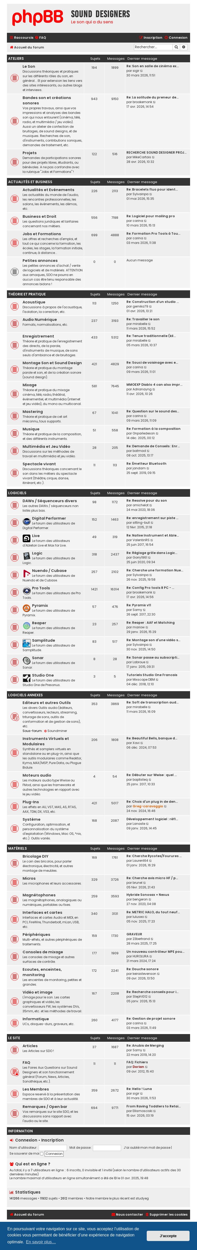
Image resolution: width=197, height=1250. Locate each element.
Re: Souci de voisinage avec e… (152, 362)
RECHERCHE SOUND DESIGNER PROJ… (156, 152)
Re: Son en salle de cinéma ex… (152, 66)
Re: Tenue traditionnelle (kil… (151, 336)
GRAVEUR (134, 934)
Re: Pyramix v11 (138, 605)
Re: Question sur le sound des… (152, 411)
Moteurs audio (37, 775)
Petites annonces (40, 260)
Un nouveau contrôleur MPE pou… (155, 951)
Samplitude (43, 640)
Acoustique (34, 302)
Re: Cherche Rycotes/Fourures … (154, 856)
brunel (137, 882)
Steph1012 (140, 996)
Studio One (43, 675)
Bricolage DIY (35, 856)
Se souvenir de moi (26, 1153)
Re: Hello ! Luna (139, 1089)
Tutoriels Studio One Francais (151, 675)
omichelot (141, 505)
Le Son (29, 66)
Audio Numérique (40, 319)
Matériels (17, 848)
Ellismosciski (142, 1111)
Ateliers (16, 58)
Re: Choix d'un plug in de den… (152, 801)
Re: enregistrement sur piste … (152, 518)
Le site (14, 1038)
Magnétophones (39, 895)
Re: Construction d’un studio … (152, 302)
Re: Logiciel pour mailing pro (150, 216)
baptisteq (140, 779)
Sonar (38, 657)
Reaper (39, 623)
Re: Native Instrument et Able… (152, 535)
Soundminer (55, 731)
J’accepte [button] (168, 1236)
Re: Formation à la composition (153, 428)
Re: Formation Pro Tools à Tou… (153, 233)
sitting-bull (141, 522)
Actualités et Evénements (48, 189)
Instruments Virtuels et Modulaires (46, 741)
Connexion (26, 1140)
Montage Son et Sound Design (52, 362)
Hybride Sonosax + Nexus (147, 894)
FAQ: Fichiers (137, 1062)
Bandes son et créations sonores (47, 100)
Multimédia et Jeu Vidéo (46, 446)
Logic (37, 553)
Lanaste (139, 823)
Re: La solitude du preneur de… (152, 97)
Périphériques (36, 934)
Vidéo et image (38, 992)
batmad (139, 451)
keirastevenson (144, 973)
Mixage (30, 385)
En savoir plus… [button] (41, 1242)
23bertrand (141, 939)
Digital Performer (49, 518)
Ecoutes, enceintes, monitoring (42, 972)
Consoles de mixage (43, 952)
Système (32, 819)
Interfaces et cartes (42, 912)
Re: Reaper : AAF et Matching (150, 622)
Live (36, 535)
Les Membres (36, 1089)
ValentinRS (141, 540)
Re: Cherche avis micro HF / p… (152, 878)
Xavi (136, 743)
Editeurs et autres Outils (47, 702)
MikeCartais (142, 157)
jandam (139, 468)
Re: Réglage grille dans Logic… (151, 553)
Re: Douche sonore (142, 969)
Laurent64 (140, 860)
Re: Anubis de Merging (145, 1045)
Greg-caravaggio (148, 806)
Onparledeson (144, 433)
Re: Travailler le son (143, 319)
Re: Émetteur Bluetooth (146, 463)
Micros (29, 878)
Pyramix (40, 605)
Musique (31, 429)
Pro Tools (41, 588)
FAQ (26, 1062)
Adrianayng (142, 389)
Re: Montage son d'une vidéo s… (153, 640)
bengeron (140, 899)
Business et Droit (39, 216)
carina (138, 221)
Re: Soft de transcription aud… (152, 702)
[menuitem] (40, 37)
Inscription (52, 1140)
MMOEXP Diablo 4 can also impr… (154, 384)
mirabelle (140, 324)
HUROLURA (141, 956)
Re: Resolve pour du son (146, 500)
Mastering (33, 411)
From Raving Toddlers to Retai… (153, 1106)
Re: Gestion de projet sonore (150, 1018)
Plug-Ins (31, 802)
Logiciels (17, 493)
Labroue (139, 662)
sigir (136, 70)
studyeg (142, 1198)
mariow (139, 627)
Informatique (36, 1018)
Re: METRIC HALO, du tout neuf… (153, 912)
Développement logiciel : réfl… (152, 819)
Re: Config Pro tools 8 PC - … (150, 588)
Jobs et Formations (42, 233)
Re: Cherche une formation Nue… (154, 570)
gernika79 (140, 306)
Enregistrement (38, 336)
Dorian (138, 1067)
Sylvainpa (141, 194)
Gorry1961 (140, 557)
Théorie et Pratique (27, 294)
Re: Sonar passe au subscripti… (152, 657)
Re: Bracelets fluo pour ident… (152, 189)
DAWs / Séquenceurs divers (50, 500)
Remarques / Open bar (45, 1106)
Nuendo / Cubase (49, 570)
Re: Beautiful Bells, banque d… (151, 738)
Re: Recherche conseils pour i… (152, 992)
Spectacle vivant (39, 464)
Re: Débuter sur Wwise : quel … (151, 775)
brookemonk (142, 102)
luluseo (138, 917)
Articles (30, 1045)
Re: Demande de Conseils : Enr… (153, 446)
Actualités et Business (30, 182)
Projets (30, 152)
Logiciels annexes (25, 695)
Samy (137, 610)
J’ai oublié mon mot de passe (147, 1147)
